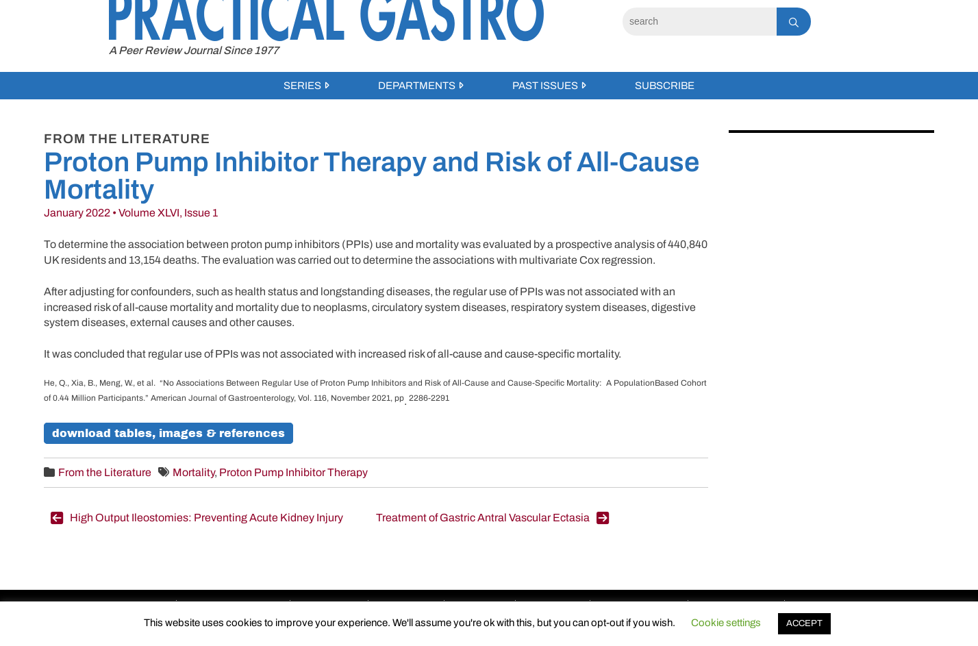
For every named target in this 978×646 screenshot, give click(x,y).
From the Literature (104, 472)
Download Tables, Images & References (168, 433)
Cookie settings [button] (726, 622)
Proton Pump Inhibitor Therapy (293, 472)
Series (302, 85)
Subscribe (664, 85)
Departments (416, 85)
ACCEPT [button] (804, 623)
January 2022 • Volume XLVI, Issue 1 (131, 213)
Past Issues (545, 85)
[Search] (700, 22)
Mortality (193, 472)
